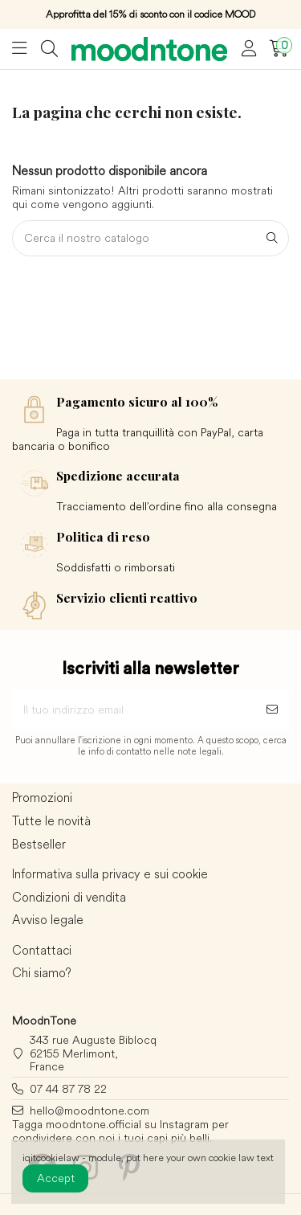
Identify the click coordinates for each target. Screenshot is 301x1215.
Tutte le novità (51, 821)
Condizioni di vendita (69, 897)
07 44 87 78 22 (68, 1089)
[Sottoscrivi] (272, 710)
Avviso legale (47, 920)
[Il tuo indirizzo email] (133, 710)
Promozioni (42, 798)
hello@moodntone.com (89, 1110)
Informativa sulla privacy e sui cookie (110, 874)
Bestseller (39, 844)
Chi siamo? (41, 973)
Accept (56, 1178)
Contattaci (41, 950)
